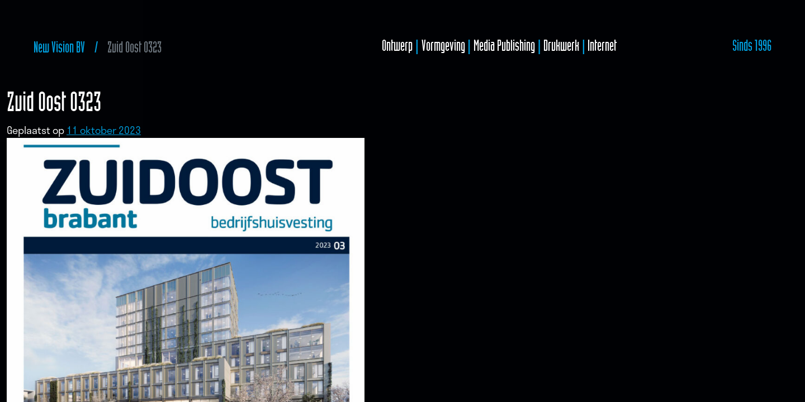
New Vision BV (59, 47)
